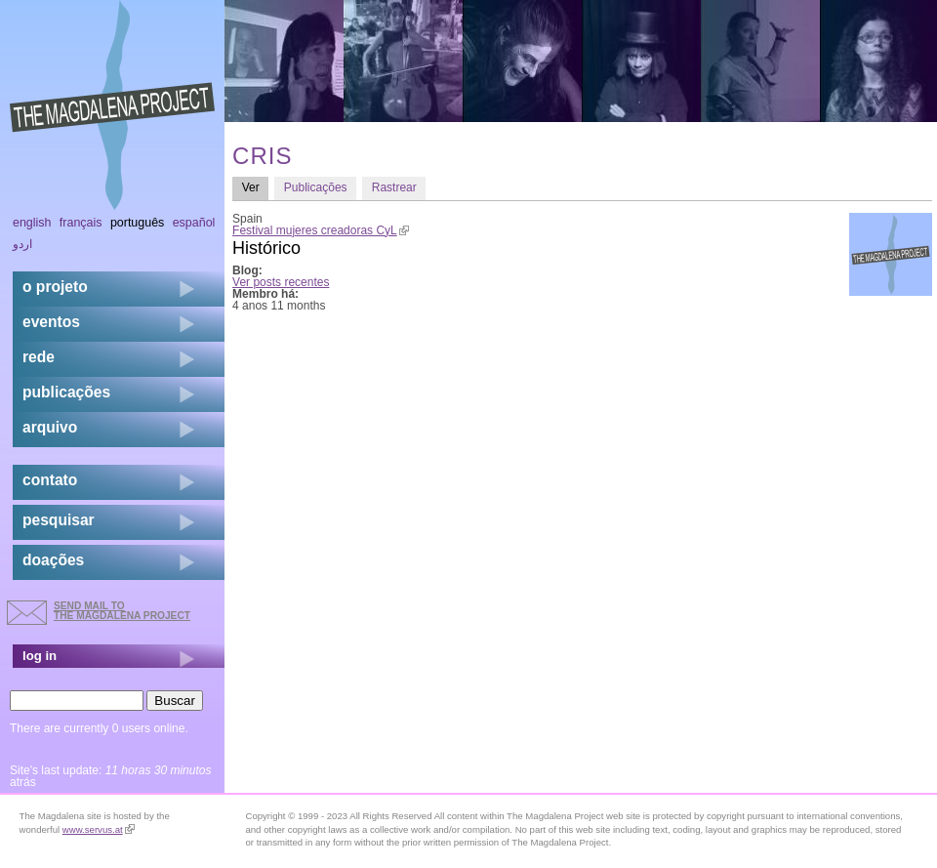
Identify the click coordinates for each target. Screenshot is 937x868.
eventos (51, 321)
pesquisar (58, 520)
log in (39, 655)
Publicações (315, 187)
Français (81, 222)
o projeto (55, 286)
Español (194, 222)
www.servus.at (98, 829)
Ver (255, 187)
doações (53, 560)
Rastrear (394, 187)
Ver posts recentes (280, 282)
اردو (22, 244)
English (32, 222)
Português (137, 222)
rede (38, 357)
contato (49, 480)
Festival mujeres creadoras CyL (320, 230)
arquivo (49, 427)
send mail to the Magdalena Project (122, 610)
